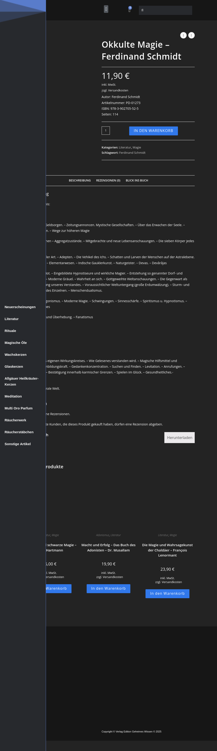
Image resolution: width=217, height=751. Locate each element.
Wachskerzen (15, 354)
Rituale (10, 331)
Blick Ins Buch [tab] (137, 180)
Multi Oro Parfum (19, 408)
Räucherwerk (15, 420)
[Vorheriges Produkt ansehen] (183, 35)
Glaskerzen (14, 366)
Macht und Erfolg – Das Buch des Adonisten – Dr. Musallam (108, 547)
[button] (106, 9)
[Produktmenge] (106, 130)
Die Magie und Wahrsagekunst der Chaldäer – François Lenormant (167, 550)
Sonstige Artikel (18, 444)
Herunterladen (179, 437)
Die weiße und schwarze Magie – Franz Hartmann (49, 547)
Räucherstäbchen (19, 432)
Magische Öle (16, 343)
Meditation (13, 396)
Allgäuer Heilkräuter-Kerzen (22, 381)
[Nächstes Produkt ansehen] (191, 35)
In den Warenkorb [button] (49, 588)
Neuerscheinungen (20, 307)
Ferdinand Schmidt (132, 153)
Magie (137, 147)
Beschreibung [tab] (80, 180)
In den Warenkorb (153, 130)
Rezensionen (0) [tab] (108, 180)
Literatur (12, 319)
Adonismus (102, 535)
